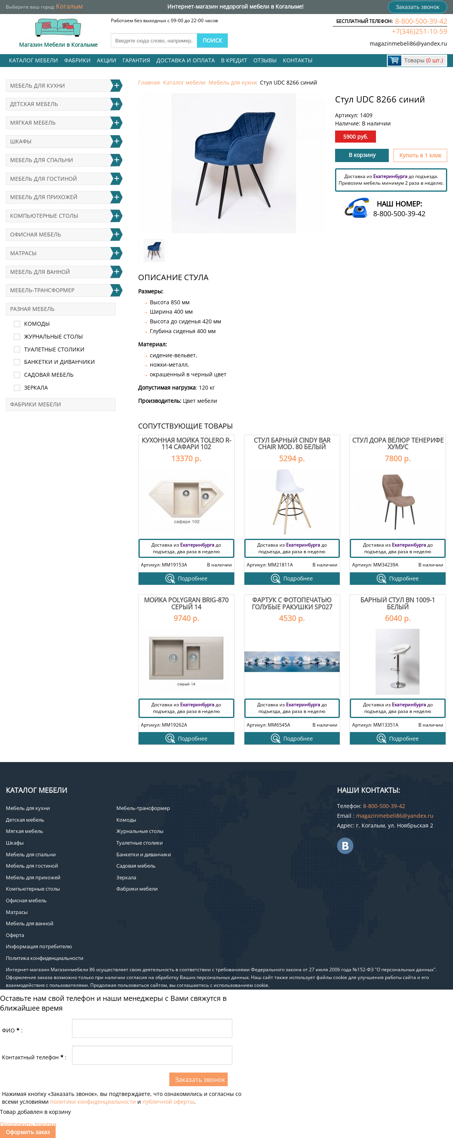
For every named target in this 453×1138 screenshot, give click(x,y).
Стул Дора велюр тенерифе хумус (398, 444)
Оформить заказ (28, 1132)
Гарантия (136, 60)
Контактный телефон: (34, 1057)
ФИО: (12, 1030)
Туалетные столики (54, 349)
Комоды (37, 323)
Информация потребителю (39, 946)
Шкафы (21, 141)
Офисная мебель (35, 234)
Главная (149, 82)
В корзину (362, 155)
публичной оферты (168, 1101)
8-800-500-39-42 (421, 21)
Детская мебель (34, 104)
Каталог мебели (33, 60)
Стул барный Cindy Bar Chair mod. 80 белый (292, 444)
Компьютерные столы (44, 215)
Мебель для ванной (40, 271)
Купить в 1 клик (420, 155)
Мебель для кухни (233, 82)
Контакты (298, 60)
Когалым (69, 6)
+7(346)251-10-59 (419, 31)
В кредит (234, 60)
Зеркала (36, 387)
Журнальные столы (53, 336)
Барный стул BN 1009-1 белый (397, 603)
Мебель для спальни (41, 160)
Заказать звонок (417, 7)
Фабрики (77, 60)
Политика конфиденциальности (44, 958)
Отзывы (265, 60)
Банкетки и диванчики (59, 361)
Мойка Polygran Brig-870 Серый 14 (186, 603)
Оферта (15, 935)
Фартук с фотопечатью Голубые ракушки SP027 (292, 603)
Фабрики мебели (35, 404)
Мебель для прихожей (43, 197)
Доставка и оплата (185, 60)
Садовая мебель (49, 374)
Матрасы (23, 253)
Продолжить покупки (28, 1124)
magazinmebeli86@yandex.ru (408, 43)
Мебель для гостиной (43, 178)
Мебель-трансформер (42, 290)
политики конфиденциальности (93, 1101)
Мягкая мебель (33, 122)
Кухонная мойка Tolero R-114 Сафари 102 (186, 444)
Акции (106, 60)
